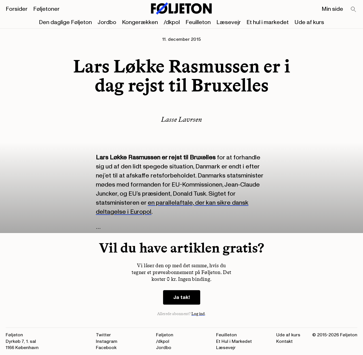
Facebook (106, 348)
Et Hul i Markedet (234, 341)
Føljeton (164, 335)
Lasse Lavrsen (181, 119)
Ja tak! (181, 297)
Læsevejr (228, 22)
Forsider (17, 9)
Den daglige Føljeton (65, 22)
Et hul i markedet (267, 22)
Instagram (106, 341)
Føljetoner (46, 9)
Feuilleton (198, 22)
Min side (332, 9)
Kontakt (284, 341)
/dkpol (172, 22)
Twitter (103, 335)
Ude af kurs (309, 22)
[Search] (353, 9)
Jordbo (107, 22)
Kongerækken (140, 22)
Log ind (198, 313)
